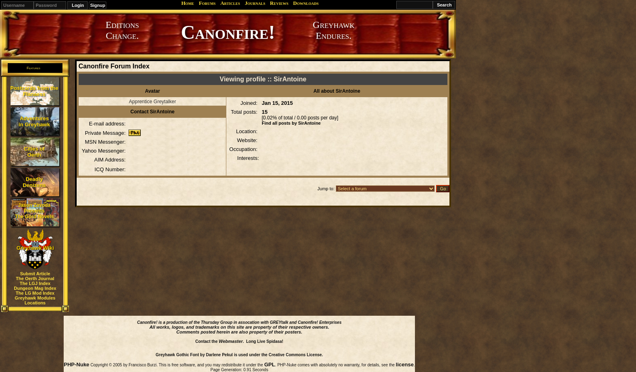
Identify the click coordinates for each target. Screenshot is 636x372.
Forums (207, 3)
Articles (230, 3)
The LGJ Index (35, 283)
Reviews (279, 3)
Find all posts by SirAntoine (291, 123)
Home (187, 3)
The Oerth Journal (35, 278)
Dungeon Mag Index (35, 288)
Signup (97, 5)
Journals (255, 3)
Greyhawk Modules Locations (35, 300)
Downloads (306, 3)
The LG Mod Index (35, 293)
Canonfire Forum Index (113, 66)
